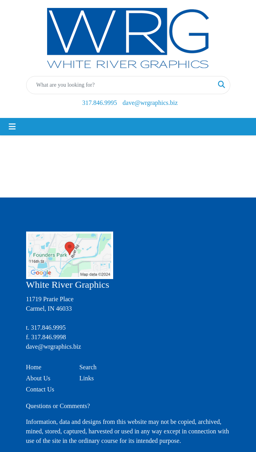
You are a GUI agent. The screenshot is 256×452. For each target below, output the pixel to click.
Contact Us (40, 389)
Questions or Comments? (58, 406)
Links (87, 378)
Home (34, 367)
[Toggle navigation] (12, 126)
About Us (38, 378)
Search (88, 367)
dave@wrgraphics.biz (150, 102)
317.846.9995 (99, 102)
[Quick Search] (120, 85)
